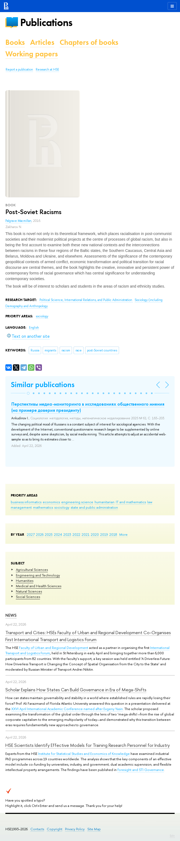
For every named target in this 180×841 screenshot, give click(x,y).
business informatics (26, 502)
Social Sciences (28, 596)
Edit (172, 836)
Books (15, 42)
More (123, 534)
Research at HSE (47, 69)
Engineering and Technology (38, 575)
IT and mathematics (131, 502)
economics (51, 502)
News (11, 615)
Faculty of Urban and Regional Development (53, 647)
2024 (58, 534)
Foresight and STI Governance (140, 769)
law (149, 502)
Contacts (37, 829)
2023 (67, 534)
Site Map (94, 829)
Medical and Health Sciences (38, 585)
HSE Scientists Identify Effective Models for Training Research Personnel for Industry (87, 745)
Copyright (54, 829)
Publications (46, 22)
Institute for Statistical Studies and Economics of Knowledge (84, 753)
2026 (40, 534)
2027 (31, 534)
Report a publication (19, 69)
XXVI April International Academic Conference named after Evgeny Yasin (67, 708)
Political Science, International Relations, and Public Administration (86, 300)
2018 (113, 534)
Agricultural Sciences (32, 569)
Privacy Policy (75, 829)
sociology (61, 507)
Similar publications (42, 384)
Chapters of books (89, 42)
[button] (28, 393)
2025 (49, 534)
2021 (85, 534)
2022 (76, 534)
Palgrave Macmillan (18, 221)
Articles (42, 42)
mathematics (43, 507)
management (21, 507)
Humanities (24, 580)
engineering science (77, 502)
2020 (95, 534)
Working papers (31, 53)
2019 (104, 534)
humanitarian (104, 502)
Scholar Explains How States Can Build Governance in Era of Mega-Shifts (75, 689)
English (34, 327)
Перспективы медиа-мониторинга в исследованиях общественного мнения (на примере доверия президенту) (87, 407)
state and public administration (94, 507)
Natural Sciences (29, 591)
